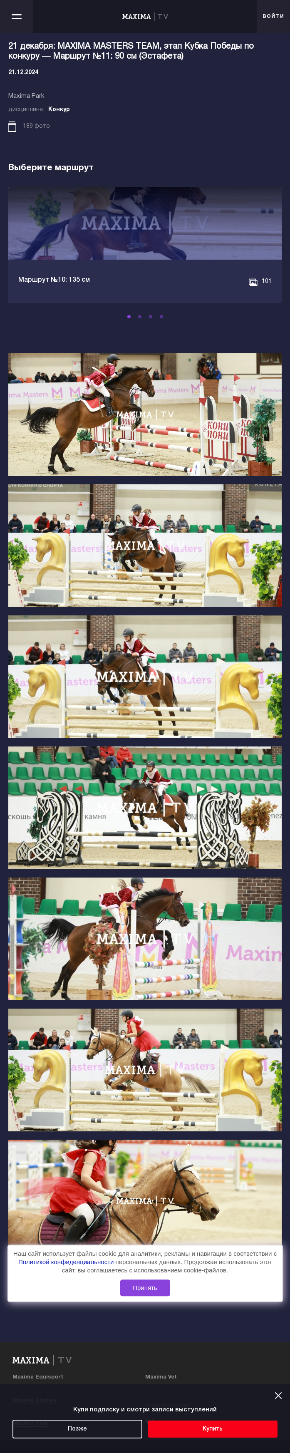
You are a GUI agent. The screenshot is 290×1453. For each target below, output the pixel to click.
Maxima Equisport (37, 1377)
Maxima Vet (161, 1377)
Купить (213, 1429)
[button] (129, 316)
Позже (77, 1429)
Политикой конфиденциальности (67, 1261)
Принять (145, 1288)
